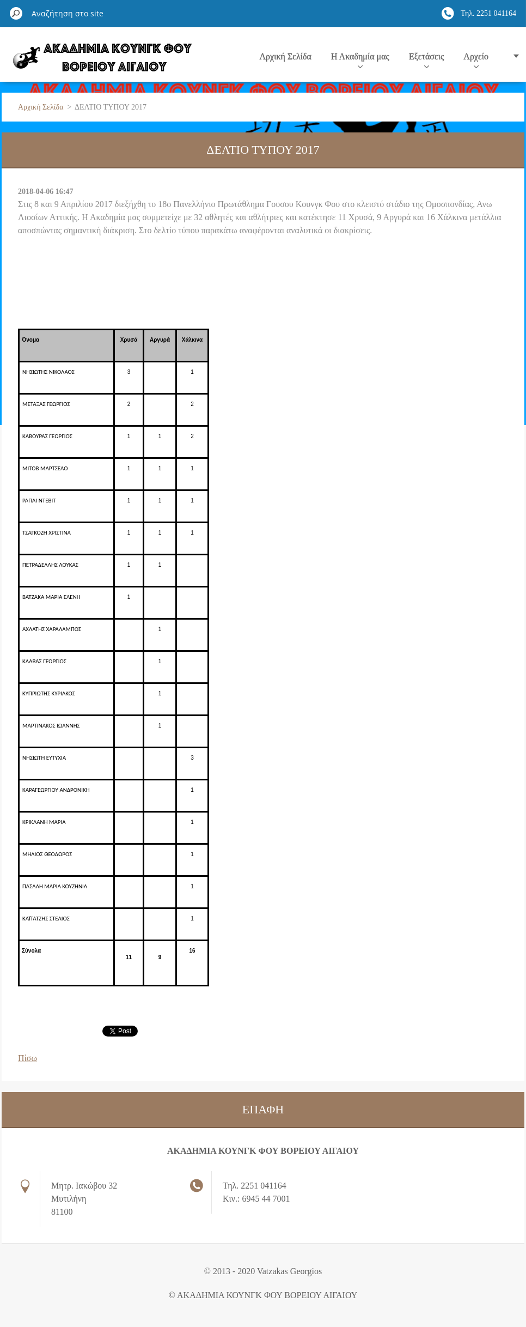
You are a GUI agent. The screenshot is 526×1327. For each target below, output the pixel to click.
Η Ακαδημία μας (360, 60)
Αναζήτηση (16, 13)
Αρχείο (476, 60)
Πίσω (27, 1058)
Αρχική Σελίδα (285, 56)
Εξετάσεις (426, 60)
